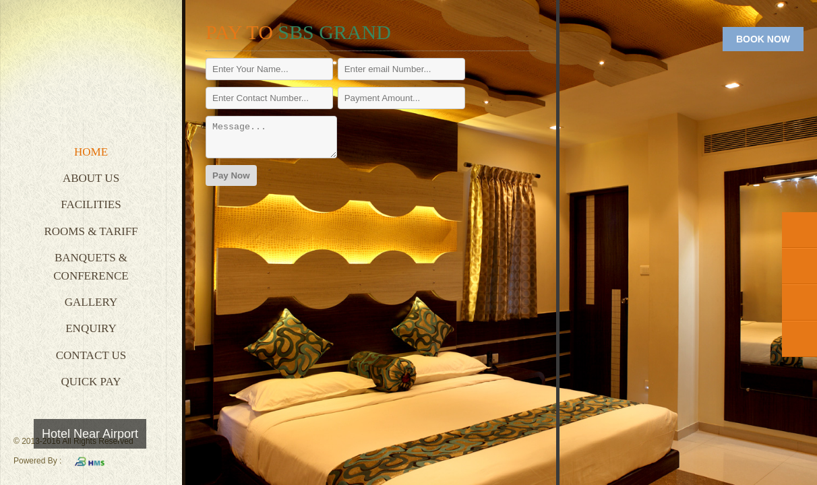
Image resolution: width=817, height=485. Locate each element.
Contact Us (91, 355)
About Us (91, 178)
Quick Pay (91, 381)
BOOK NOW (763, 39)
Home (91, 152)
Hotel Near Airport (90, 434)
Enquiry (91, 328)
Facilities (91, 204)
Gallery (91, 302)
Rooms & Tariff (91, 231)
